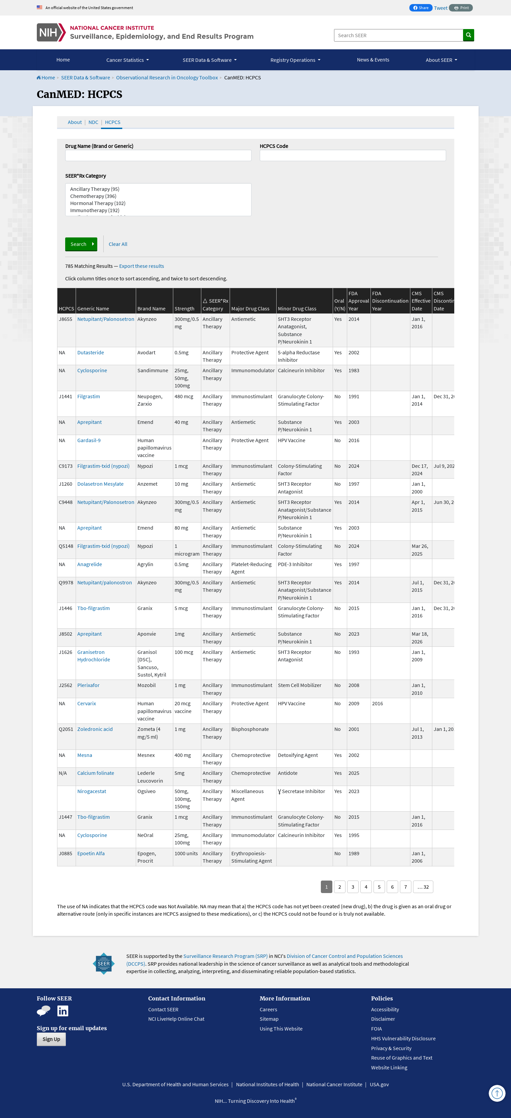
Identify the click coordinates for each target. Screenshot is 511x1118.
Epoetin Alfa (91, 853)
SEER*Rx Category (85, 175)
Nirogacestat (91, 791)
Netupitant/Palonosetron (105, 318)
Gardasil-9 (89, 440)
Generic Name (93, 308)
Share (423, 8)
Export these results (141, 265)
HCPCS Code (274, 146)
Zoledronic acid (95, 729)
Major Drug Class (250, 308)
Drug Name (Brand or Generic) (99, 146)
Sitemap (269, 1018)
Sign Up (51, 1039)
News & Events (373, 59)
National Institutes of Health (267, 1084)
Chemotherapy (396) (158, 196)
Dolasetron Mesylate (100, 483)
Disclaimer (383, 1018)
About (75, 122)
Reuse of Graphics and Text (401, 1057)
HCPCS (113, 122)
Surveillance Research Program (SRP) (225, 955)
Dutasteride (90, 352)
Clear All (118, 243)
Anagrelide (89, 564)
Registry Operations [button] (293, 59)
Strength (185, 308)
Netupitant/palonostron (104, 582)
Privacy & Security (391, 1048)
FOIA (376, 1028)
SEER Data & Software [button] (208, 59)
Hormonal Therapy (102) (158, 203)
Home (63, 59)
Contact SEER (163, 1009)
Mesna (84, 755)
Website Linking (389, 1067)
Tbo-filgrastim (93, 608)
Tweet (441, 7)
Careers (268, 1009)
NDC (93, 122)
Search (78, 243)
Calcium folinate (95, 772)
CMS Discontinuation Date (452, 301)
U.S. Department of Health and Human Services (175, 1084)
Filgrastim (88, 396)
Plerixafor (88, 685)
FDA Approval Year (359, 301)
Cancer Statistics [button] (125, 59)
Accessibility (385, 1009)
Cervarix (86, 703)
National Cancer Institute (334, 1084)
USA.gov (379, 1084)
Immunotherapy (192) (158, 210)
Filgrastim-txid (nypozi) (103, 465)
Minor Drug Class (297, 308)
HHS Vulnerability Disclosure (403, 1038)
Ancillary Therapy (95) (158, 189)
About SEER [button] (439, 59)
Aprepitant (89, 421)
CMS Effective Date (421, 301)
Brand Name (151, 308)
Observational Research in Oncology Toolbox (167, 77)
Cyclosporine (92, 370)
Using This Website (281, 1028)
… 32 (423, 886)
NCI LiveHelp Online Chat (176, 1018)
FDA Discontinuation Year (390, 301)
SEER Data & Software (85, 77)
